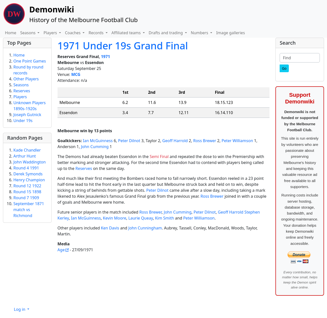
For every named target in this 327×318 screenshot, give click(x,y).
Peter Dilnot (129, 140)
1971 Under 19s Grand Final (123, 45)
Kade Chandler (27, 150)
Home (10, 32)
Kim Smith (164, 218)
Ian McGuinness (98, 140)
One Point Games (29, 61)
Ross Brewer (204, 140)
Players (20, 96)
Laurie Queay (140, 218)
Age (61, 250)
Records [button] (96, 32)
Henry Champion (29, 180)
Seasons (21, 85)
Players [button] (50, 32)
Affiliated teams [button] (127, 32)
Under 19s (22, 120)
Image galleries (230, 32)
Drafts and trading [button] (166, 32)
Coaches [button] (73, 32)
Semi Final (159, 156)
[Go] (284, 68)
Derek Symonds (28, 174)
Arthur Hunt (24, 156)
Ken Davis (110, 228)
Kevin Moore (114, 218)
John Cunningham (145, 228)
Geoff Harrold (175, 140)
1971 (105, 56)
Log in (20, 309)
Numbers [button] (200, 32)
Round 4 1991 (26, 168)
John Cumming (95, 146)
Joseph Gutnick (27, 114)
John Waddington (29, 162)
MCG (75, 74)
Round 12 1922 (27, 186)
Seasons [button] (28, 32)
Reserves (83, 168)
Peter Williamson (237, 140)
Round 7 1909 (26, 197)
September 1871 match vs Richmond (28, 209)
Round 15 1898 (27, 191)
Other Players (26, 79)
